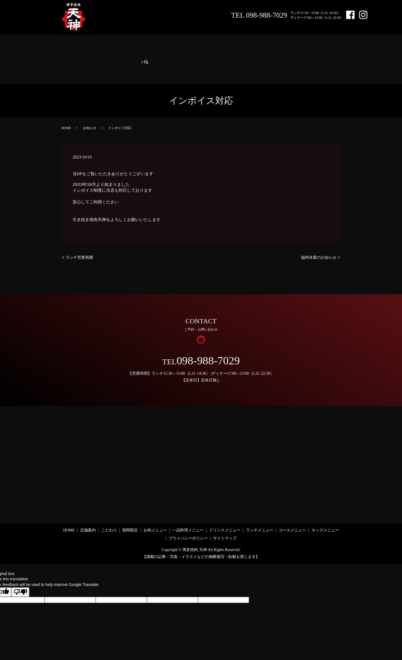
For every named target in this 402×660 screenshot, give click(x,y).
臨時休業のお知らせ (318, 243)
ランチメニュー (260, 47)
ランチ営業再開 (79, 243)
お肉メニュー (156, 47)
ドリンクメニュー (225, 47)
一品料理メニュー (189, 47)
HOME (70, 47)
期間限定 (131, 47)
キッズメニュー (78, 56)
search (101, 56)
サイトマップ (224, 524)
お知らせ (89, 113)
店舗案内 (89, 47)
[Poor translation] (20, 577)
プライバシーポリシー (188, 524)
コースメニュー (293, 47)
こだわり (110, 47)
